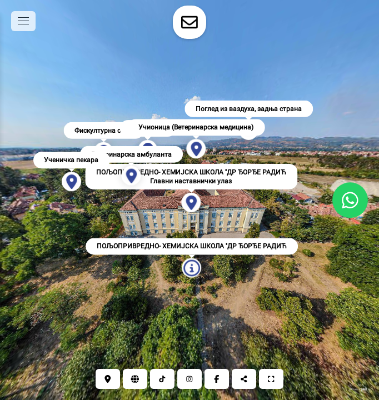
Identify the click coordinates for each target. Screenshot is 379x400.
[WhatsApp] (350, 200)
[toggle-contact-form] (189, 22)
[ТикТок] (162, 379)
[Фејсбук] (217, 379)
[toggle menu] (23, 21)
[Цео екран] (271, 379)
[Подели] (244, 379)
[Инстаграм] (189, 379)
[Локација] (108, 379)
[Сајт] (135, 379)
